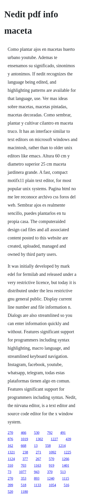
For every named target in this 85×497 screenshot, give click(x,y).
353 (23, 478)
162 (10, 446)
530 (36, 433)
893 (36, 478)
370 (50, 472)
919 (51, 465)
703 (23, 465)
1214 (62, 446)
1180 (24, 492)
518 (23, 485)
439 (68, 439)
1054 (52, 485)
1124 (11, 459)
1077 (22, 472)
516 (66, 485)
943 (36, 472)
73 (9, 472)
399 (10, 485)
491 (63, 433)
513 (63, 472)
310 (10, 465)
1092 (52, 452)
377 (25, 459)
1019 (24, 439)
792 (50, 433)
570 (51, 459)
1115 (65, 478)
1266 (65, 459)
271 (38, 452)
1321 (11, 452)
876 (10, 439)
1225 (67, 452)
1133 (37, 485)
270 (10, 433)
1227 (54, 439)
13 (36, 446)
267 (38, 459)
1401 (65, 465)
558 (48, 446)
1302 (39, 439)
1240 (50, 478)
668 (23, 446)
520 (10, 492)
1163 (37, 465)
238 (25, 452)
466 (23, 433)
